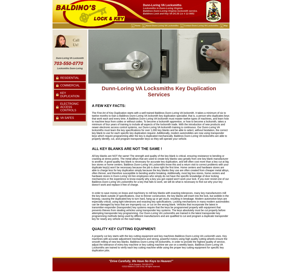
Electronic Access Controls (69, 107)
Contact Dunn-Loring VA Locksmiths (201, 25)
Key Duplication (69, 94)
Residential (69, 77)
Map (226, 25)
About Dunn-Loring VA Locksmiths (162, 25)
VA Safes (67, 117)
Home (137, 25)
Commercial (70, 85)
